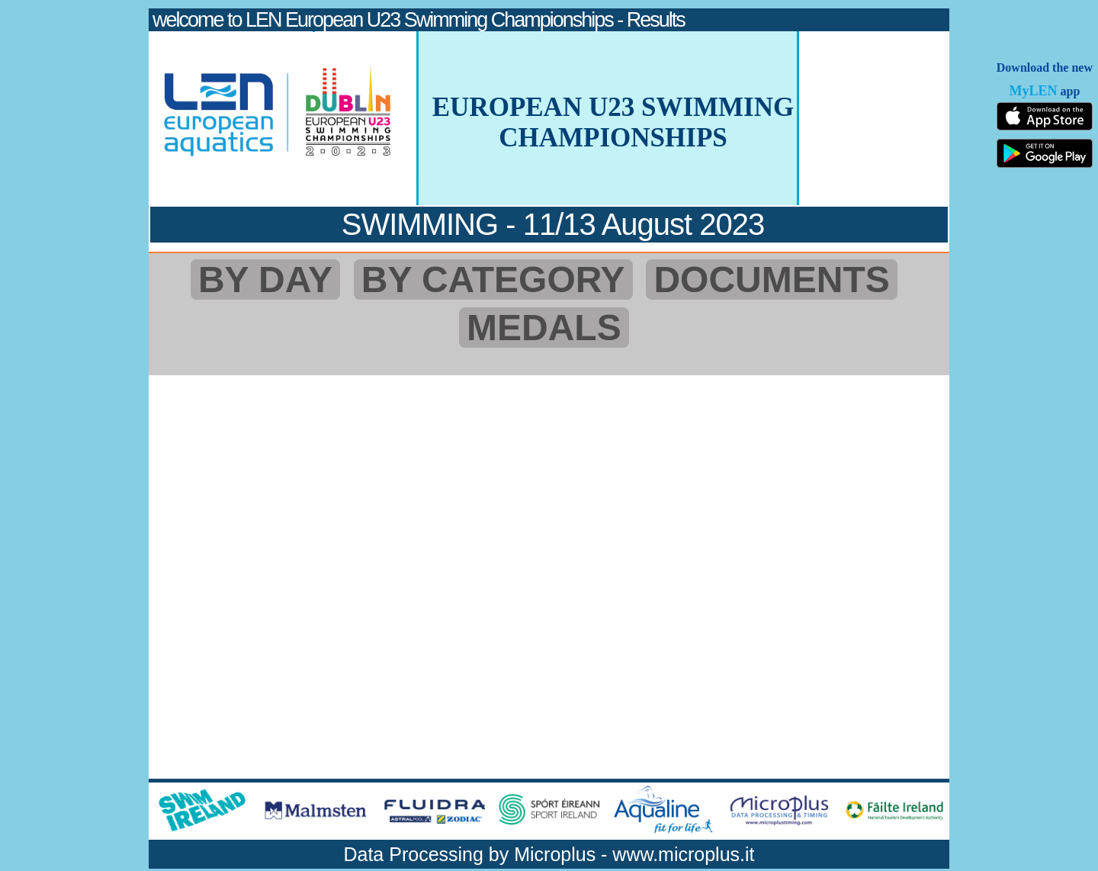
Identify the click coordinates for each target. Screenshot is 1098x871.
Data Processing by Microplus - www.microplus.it (548, 854)
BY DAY (265, 279)
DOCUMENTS (771, 279)
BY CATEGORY (493, 279)
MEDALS (544, 327)
